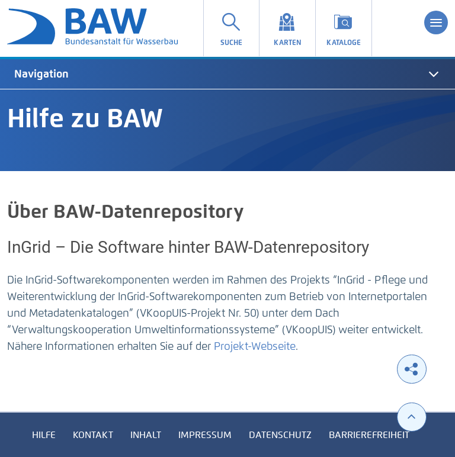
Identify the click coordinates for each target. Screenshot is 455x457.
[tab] (227, 74)
